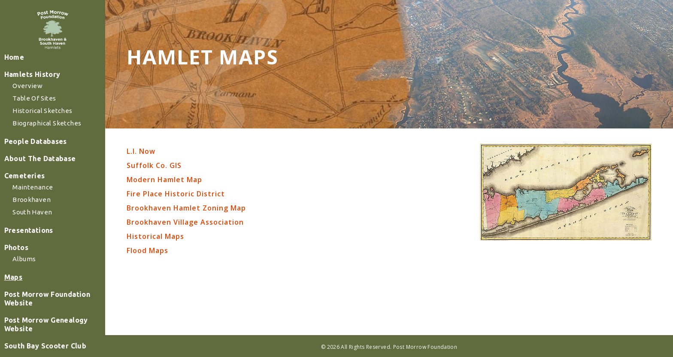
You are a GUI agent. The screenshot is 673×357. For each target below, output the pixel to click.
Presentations (34, 258)
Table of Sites (40, 126)
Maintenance (39, 215)
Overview (34, 113)
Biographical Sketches (52, 151)
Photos (22, 275)
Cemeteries (30, 203)
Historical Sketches (48, 138)
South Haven (39, 240)
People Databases (41, 169)
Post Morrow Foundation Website (52, 326)
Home (20, 85)
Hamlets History (37, 102)
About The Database (45, 186)
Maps (19, 305)
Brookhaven (38, 227)
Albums (31, 286)
